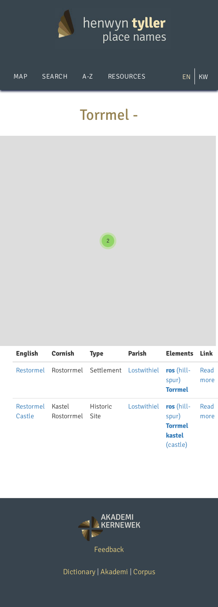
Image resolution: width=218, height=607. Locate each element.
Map (20, 76)
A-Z (87, 76)
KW (203, 77)
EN (186, 77)
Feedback (109, 549)
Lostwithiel (143, 370)
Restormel (30, 370)
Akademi (114, 571)
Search (55, 76)
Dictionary (79, 571)
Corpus (144, 571)
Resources (126, 76)
